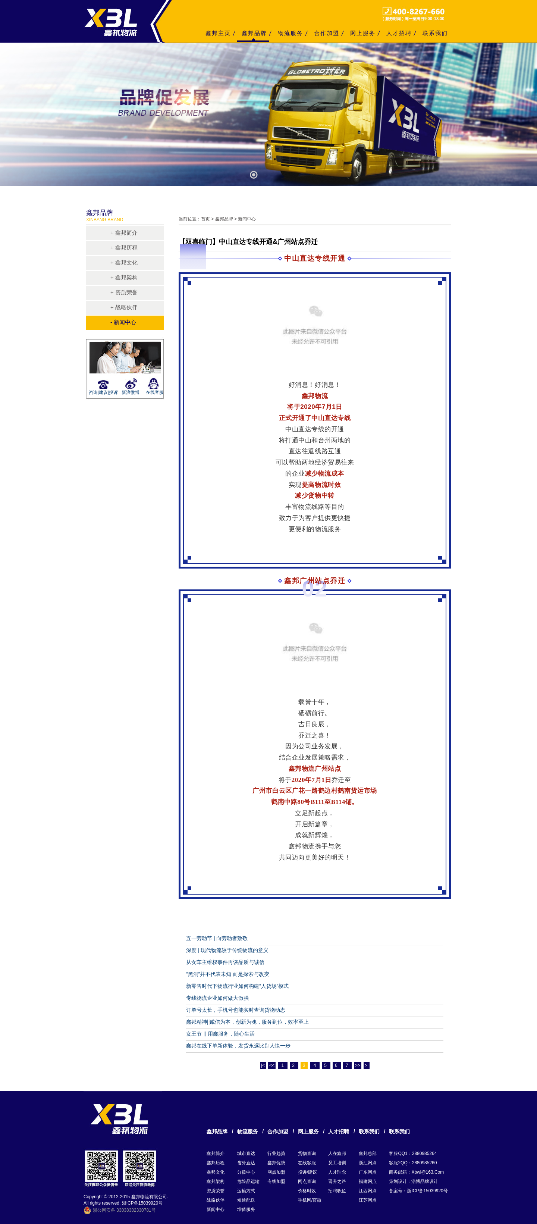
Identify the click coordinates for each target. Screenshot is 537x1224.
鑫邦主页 (218, 33)
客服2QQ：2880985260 (413, 1162)
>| (366, 1065)
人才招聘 (399, 33)
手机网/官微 (309, 1200)
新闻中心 (215, 1209)
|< (263, 1065)
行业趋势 (276, 1153)
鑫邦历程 (215, 1162)
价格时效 (307, 1190)
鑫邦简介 (215, 1153)
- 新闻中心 (123, 322)
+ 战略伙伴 (124, 307)
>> (357, 1065)
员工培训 (337, 1162)
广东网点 (368, 1172)
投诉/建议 (307, 1172)
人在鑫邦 (337, 1153)
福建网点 (368, 1181)
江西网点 (368, 1190)
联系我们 (435, 33)
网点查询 (307, 1181)
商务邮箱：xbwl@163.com (416, 1172)
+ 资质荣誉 (124, 292)
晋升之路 (337, 1181)
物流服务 (290, 33)
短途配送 (246, 1200)
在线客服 (155, 392)
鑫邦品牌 (254, 33)
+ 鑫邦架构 (124, 277)
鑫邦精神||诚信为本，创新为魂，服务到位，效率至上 (247, 1022)
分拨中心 (246, 1172)
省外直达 (246, 1162)
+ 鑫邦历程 (124, 247)
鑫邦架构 (215, 1181)
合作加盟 (326, 33)
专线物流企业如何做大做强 (217, 998)
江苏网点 (368, 1200)
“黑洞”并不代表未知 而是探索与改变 (227, 974)
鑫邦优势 (276, 1162)
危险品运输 (248, 1181)
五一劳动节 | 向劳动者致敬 (217, 938)
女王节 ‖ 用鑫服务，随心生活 (220, 1034)
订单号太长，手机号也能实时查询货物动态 (235, 1010)
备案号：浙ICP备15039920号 (418, 1190)
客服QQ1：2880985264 (413, 1153)
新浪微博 (130, 392)
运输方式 (246, 1190)
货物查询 (307, 1153)
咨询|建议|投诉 (102, 392)
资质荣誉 (215, 1190)
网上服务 (363, 33)
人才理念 (337, 1172)
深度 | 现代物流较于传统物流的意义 (227, 950)
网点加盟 (276, 1172)
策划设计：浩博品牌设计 (413, 1181)
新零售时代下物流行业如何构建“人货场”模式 (237, 986)
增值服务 (246, 1209)
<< (271, 1065)
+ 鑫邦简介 (124, 232)
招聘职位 (337, 1190)
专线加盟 (276, 1181)
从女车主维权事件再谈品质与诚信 (225, 962)
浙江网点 (368, 1162)
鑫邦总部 (368, 1153)
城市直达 (246, 1153)
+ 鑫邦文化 (124, 262)
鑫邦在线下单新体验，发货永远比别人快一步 (238, 1046)
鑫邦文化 (215, 1172)
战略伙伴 (215, 1200)
